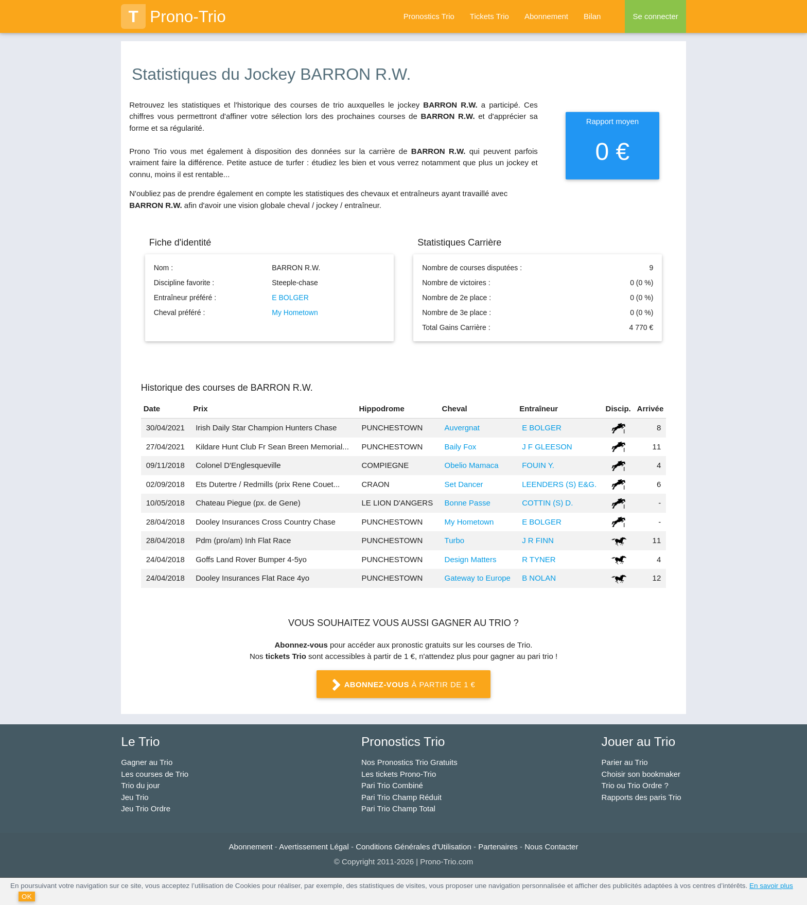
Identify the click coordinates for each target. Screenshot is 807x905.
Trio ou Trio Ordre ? (635, 785)
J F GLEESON (547, 446)
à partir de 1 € (403, 685)
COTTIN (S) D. (547, 502)
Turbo (455, 540)
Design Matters (471, 559)
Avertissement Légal (314, 846)
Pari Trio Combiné (392, 785)
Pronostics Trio (429, 16)
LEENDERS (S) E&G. (559, 484)
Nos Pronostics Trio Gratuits (409, 762)
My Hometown (295, 312)
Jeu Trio (134, 797)
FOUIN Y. (538, 465)
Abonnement (546, 16)
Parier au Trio (625, 762)
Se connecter (655, 16)
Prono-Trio (173, 16)
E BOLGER (290, 297)
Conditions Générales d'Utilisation (413, 846)
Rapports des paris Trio (641, 797)
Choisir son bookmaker (641, 774)
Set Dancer (464, 484)
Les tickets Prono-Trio (398, 774)
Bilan (592, 16)
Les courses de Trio (154, 774)
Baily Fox (461, 446)
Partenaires (498, 846)
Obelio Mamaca (472, 465)
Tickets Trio (489, 16)
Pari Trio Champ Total (398, 808)
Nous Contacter (551, 846)
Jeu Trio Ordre (145, 808)
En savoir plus (771, 886)
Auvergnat (462, 427)
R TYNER (539, 559)
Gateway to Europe (478, 577)
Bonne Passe (467, 502)
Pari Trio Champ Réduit (401, 797)
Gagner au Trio (146, 762)
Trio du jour (140, 785)
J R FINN (538, 540)
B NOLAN (539, 577)
